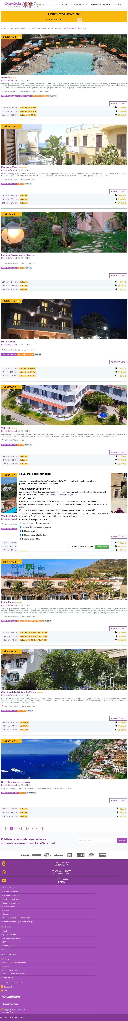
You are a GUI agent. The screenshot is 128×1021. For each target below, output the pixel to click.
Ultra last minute (61, 4)
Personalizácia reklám (31, 539)
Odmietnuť (72, 547)
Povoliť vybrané (86, 547)
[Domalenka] (13, 4)
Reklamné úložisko (30, 531)
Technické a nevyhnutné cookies (35, 523)
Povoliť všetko (102, 547)
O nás (118, 4)
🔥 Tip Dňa (44, 4)
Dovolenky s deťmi (100, 4)
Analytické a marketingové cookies (36, 527)
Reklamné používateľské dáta (34, 535)
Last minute (80, 4)
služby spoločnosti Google (62, 495)
